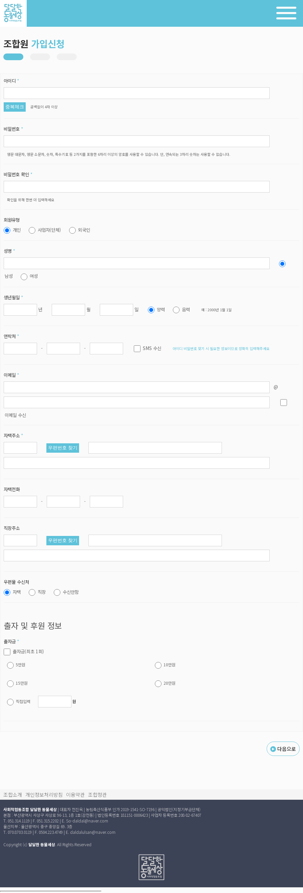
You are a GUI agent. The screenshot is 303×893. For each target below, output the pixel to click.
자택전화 (12, 489)
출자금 (11, 641)
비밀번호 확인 (18, 174)
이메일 (11, 374)
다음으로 (283, 748)
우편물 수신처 (16, 581)
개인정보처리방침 (44, 794)
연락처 (11, 336)
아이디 (11, 80)
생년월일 (13, 297)
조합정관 (97, 794)
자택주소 (13, 435)
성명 (9, 250)
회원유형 (12, 219)
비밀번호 (13, 128)
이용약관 (75, 794)
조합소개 (12, 794)
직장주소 (12, 528)
